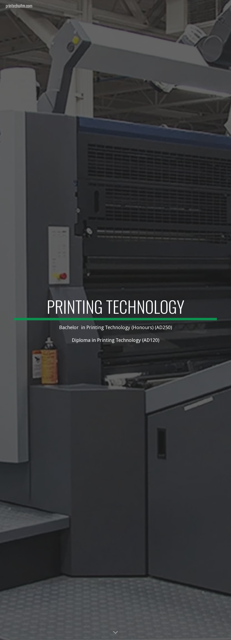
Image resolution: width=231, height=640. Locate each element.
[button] (115, 633)
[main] (115, 320)
